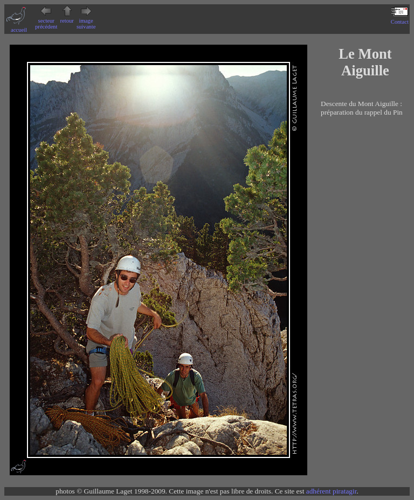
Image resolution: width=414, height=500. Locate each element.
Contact (400, 19)
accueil (18, 27)
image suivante (86, 21)
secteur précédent (46, 21)
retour (66, 18)
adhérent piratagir (331, 491)
